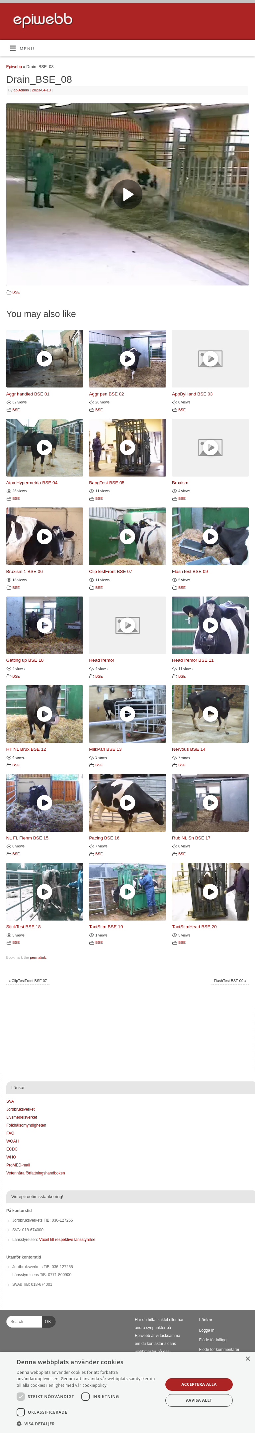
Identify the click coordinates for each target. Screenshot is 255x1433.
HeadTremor (101, 660)
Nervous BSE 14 (188, 749)
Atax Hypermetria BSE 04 (32, 482)
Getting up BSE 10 (24, 660)
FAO (10, 1133)
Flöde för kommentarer (219, 1349)
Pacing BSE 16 (104, 837)
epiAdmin (21, 90)
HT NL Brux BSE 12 (26, 749)
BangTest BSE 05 (106, 482)
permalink (38, 957)
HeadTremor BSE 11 (193, 660)
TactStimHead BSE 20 (194, 926)
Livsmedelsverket (21, 1117)
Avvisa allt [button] (199, 1400)
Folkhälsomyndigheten (26, 1125)
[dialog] (127, 1392)
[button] (88, 1424)
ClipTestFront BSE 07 (110, 571)
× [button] (247, 1359)
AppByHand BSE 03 (192, 393)
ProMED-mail (18, 1165)
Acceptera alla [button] (199, 1384)
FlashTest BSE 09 (190, 571)
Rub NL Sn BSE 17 (191, 837)
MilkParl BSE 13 (105, 749)
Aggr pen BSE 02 (106, 393)
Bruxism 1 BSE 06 (24, 571)
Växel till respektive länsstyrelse (67, 1239)
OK (46, 1320)
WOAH (12, 1141)
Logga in (206, 1330)
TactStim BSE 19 (106, 926)
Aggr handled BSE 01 (28, 393)
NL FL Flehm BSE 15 (27, 837)
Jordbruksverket (20, 1109)
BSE (16, 292)
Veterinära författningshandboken (35, 1173)
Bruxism (180, 482)
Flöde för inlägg (213, 1340)
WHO (11, 1157)
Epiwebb (14, 66)
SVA (10, 1101)
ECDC (12, 1149)
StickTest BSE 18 (23, 926)
